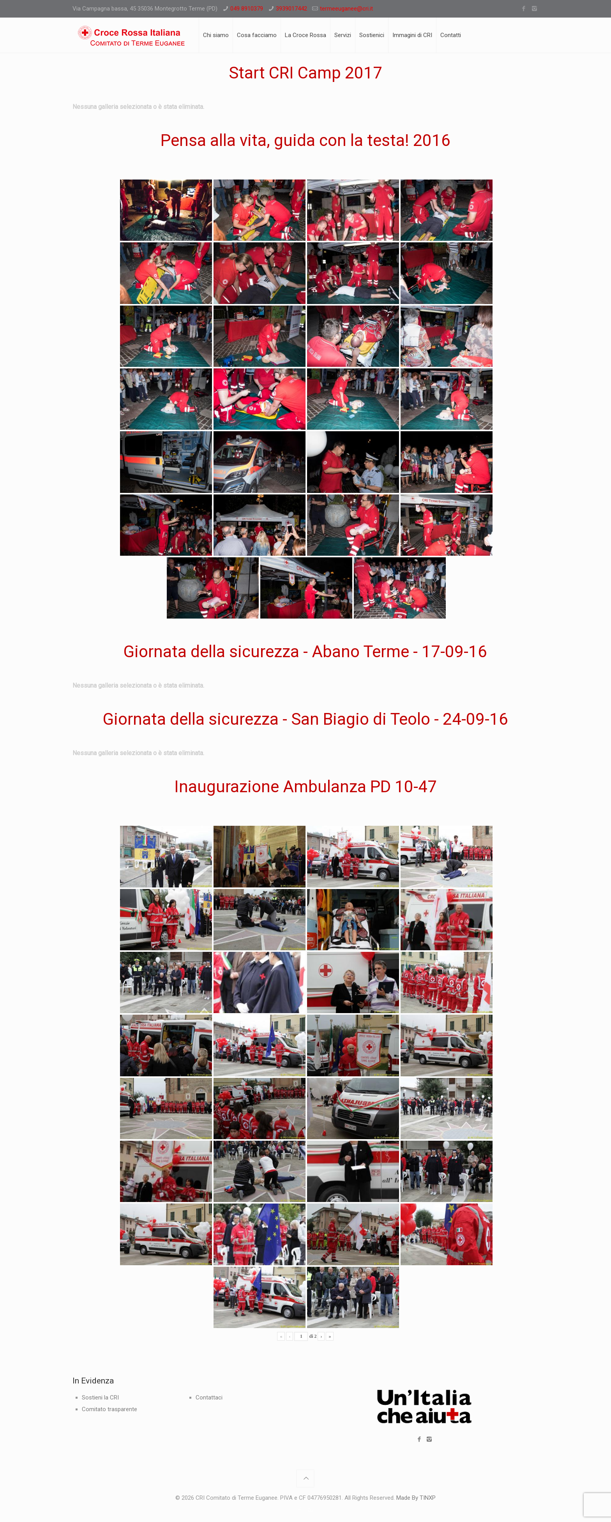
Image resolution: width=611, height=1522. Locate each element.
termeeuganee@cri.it (346, 8)
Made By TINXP (416, 1497)
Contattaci (209, 1397)
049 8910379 (246, 8)
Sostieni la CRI (100, 1397)
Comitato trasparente (109, 1409)
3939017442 (291, 8)
